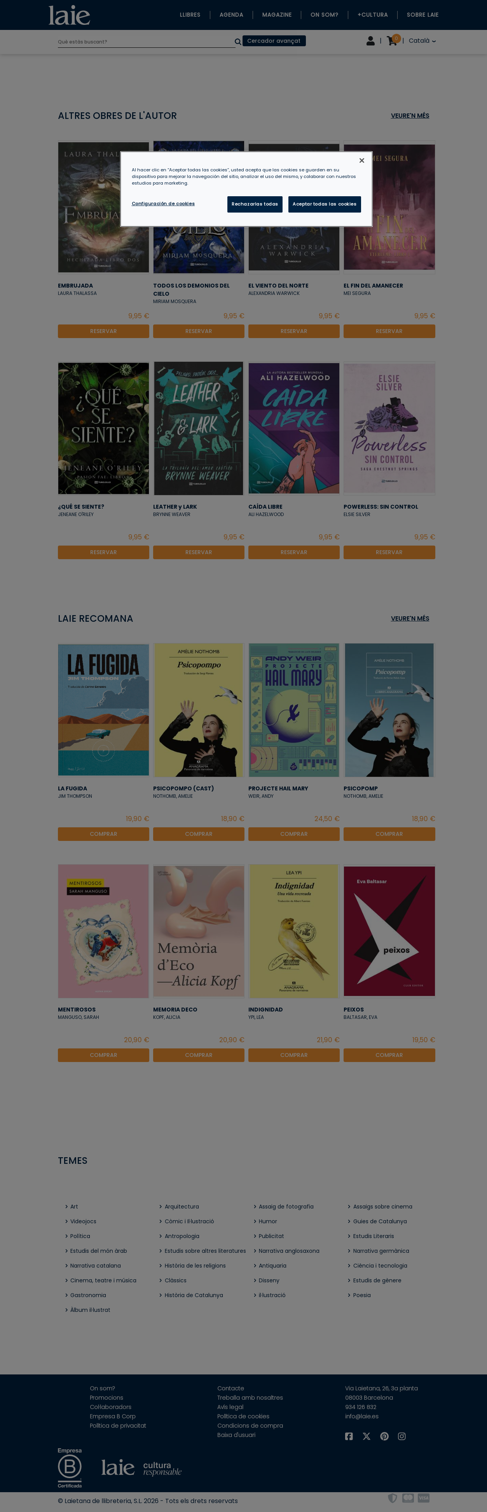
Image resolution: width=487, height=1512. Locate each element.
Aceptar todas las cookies (324, 204)
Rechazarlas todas (255, 204)
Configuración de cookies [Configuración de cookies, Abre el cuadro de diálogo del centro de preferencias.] (163, 204)
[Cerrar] (361, 160)
